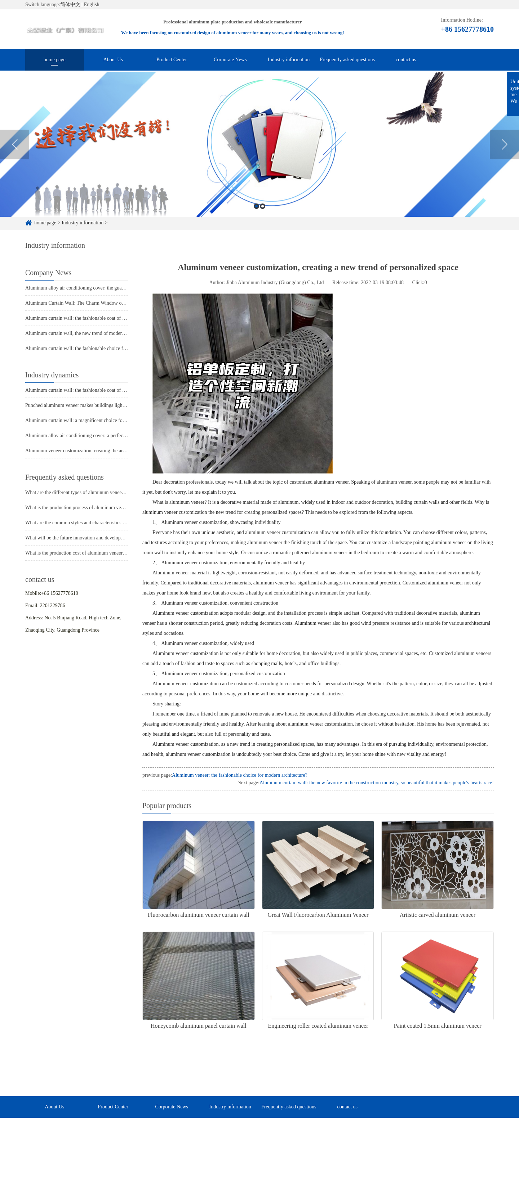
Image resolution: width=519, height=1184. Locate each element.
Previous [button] (14, 155)
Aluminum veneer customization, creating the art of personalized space (97, 450)
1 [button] (256, 217)
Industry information (289, 59)
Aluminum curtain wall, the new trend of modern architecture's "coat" (95, 333)
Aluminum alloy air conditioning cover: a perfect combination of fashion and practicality (115, 435)
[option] (259, 155)
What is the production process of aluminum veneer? (78, 507)
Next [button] (504, 155)
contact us (406, 59)
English (91, 4)
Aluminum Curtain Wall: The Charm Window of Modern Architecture (96, 303)
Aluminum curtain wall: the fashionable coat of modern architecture (94, 318)
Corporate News (230, 59)
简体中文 (70, 4)
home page (55, 59)
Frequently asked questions (347, 59)
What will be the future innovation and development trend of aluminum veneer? (105, 538)
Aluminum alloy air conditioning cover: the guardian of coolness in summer (102, 288)
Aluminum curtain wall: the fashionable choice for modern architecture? (98, 348)
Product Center (171, 59)
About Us (113, 59)
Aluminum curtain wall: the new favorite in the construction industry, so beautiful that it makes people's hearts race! (377, 782)
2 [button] (262, 217)
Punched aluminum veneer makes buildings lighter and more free (91, 405)
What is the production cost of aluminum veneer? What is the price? (94, 553)
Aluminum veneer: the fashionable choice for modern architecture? (239, 775)
